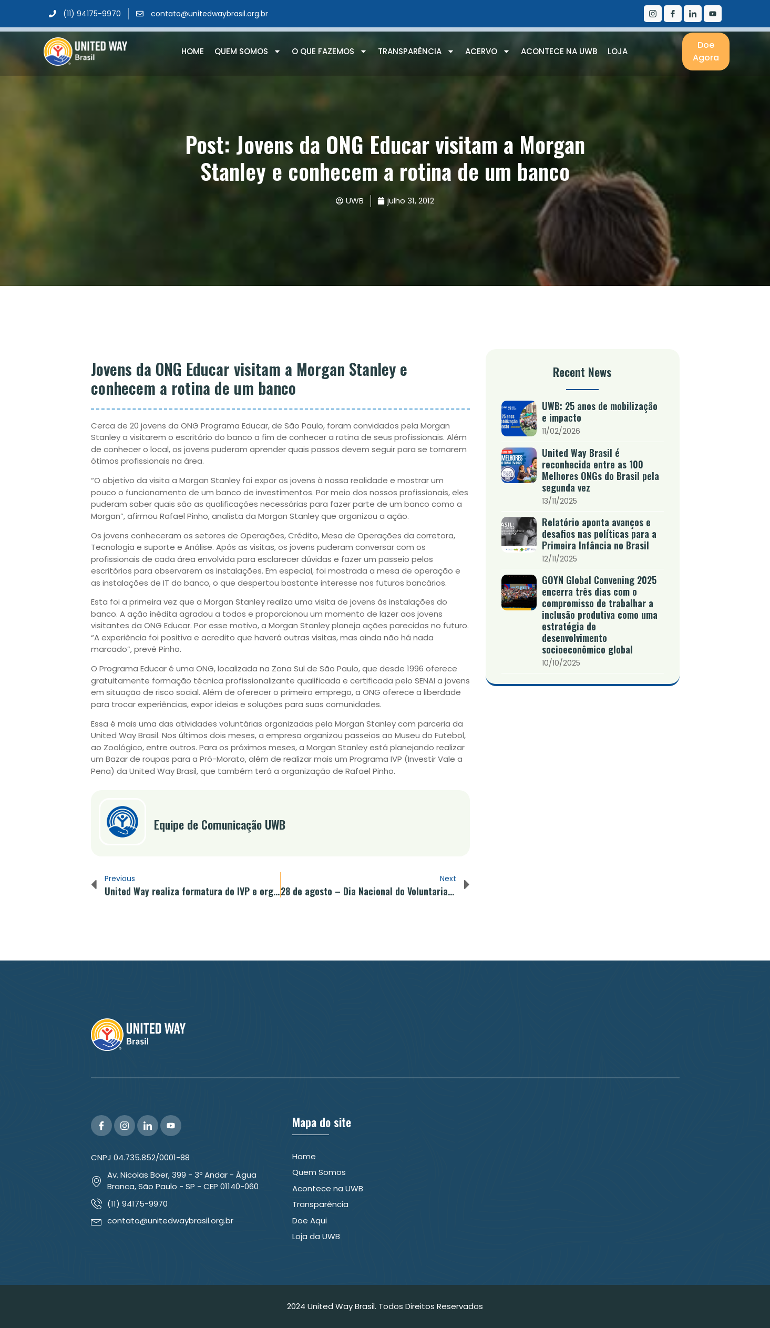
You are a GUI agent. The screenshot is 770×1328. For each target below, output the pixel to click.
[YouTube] (170, 1125)
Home (192, 51)
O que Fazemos (329, 51)
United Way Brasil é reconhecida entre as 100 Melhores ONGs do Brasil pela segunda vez (600, 470)
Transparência (416, 51)
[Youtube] (713, 13)
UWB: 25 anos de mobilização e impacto (600, 411)
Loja (618, 51)
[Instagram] (653, 13)
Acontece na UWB (559, 51)
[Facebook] (673, 13)
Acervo (487, 51)
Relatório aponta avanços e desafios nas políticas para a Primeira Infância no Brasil (599, 533)
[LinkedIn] (693, 13)
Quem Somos (247, 51)
